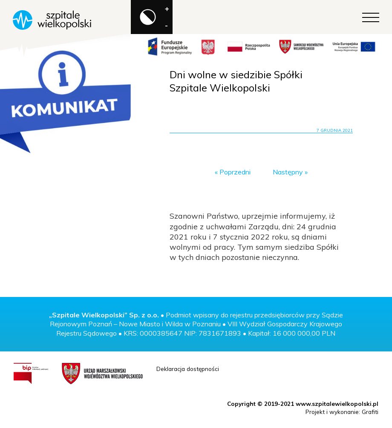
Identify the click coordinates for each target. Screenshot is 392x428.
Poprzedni (235, 172)
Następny (288, 172)
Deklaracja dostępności (187, 368)
